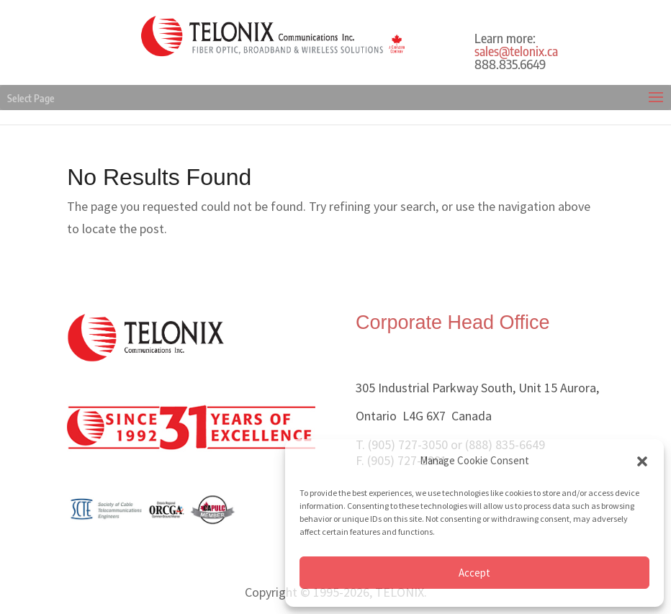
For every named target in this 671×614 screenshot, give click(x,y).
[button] (642, 461)
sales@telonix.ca (516, 50)
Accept (474, 572)
